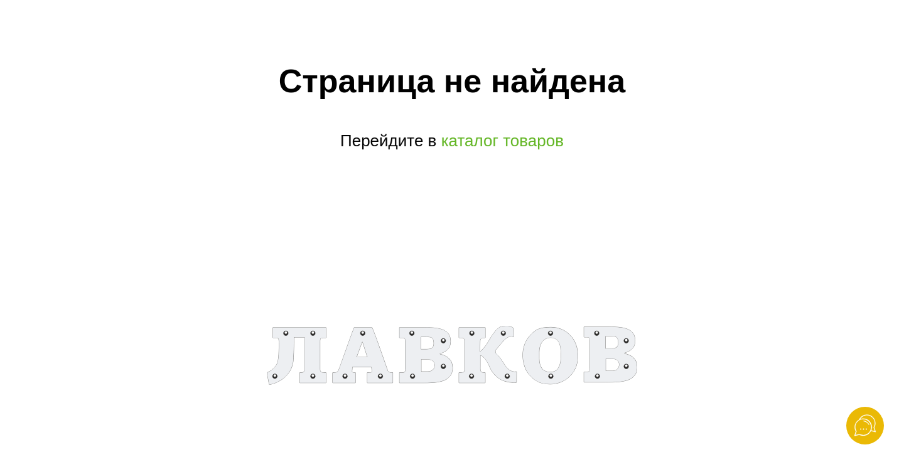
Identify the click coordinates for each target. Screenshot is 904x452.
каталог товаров (502, 140)
